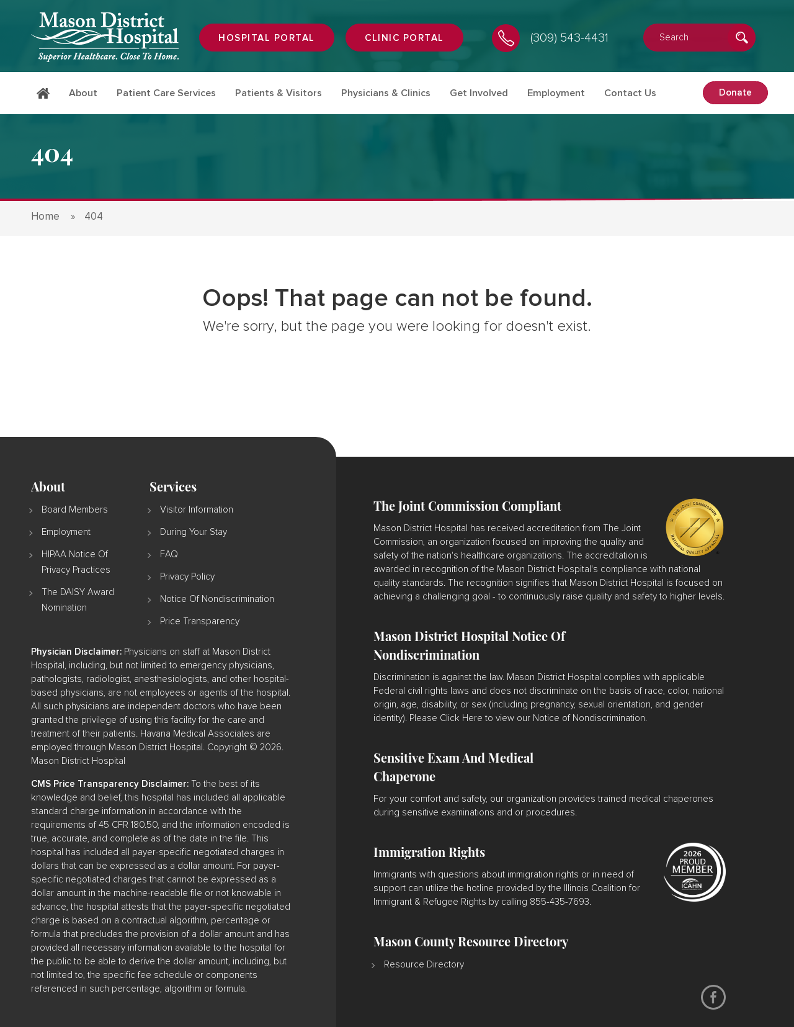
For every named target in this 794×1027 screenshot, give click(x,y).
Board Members (75, 509)
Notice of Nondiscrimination (217, 599)
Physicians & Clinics (385, 93)
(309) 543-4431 (569, 38)
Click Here (461, 718)
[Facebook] (713, 997)
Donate (735, 92)
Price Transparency (199, 621)
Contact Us (630, 93)
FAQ (169, 554)
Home (43, 100)
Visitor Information (196, 509)
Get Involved (479, 93)
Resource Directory (424, 964)
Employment (556, 93)
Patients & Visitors (278, 93)
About (83, 93)
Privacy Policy (187, 576)
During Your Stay (193, 532)
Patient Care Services (166, 93)
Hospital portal (266, 38)
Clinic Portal (404, 38)
